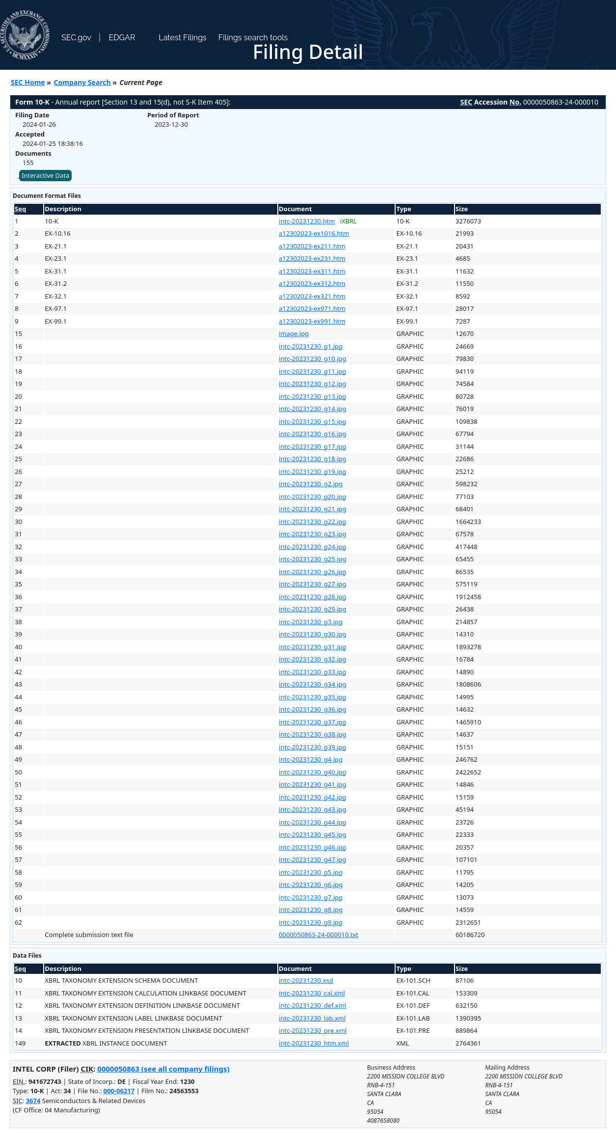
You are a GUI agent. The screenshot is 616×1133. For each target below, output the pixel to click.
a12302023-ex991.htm (312, 321)
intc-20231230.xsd (306, 980)
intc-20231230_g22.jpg (312, 521)
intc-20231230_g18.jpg (312, 458)
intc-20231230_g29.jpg (312, 609)
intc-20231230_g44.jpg (312, 822)
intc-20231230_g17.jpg (312, 446)
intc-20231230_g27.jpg (312, 584)
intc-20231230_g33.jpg (312, 671)
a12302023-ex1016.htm (314, 233)
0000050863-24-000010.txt (318, 934)
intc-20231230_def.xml (312, 1005)
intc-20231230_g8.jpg (311, 909)
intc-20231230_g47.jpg (312, 859)
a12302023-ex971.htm (312, 308)
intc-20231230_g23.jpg (312, 533)
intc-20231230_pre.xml (313, 1030)
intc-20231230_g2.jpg (311, 483)
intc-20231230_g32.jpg (312, 659)
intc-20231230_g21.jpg (312, 508)
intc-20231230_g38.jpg (312, 734)
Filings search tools (253, 37)
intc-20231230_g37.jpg (312, 722)
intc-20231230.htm (307, 221)
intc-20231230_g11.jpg (312, 371)
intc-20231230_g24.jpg (312, 546)
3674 (33, 1100)
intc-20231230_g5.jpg (311, 872)
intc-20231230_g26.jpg (312, 571)
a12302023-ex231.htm (312, 258)
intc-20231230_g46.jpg (312, 847)
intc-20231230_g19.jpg (312, 471)
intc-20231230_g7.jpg (311, 897)
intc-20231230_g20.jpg (312, 496)
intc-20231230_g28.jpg (312, 596)
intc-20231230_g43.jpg (312, 809)
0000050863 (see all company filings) (163, 1069)
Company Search (82, 82)
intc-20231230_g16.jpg (312, 433)
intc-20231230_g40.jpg (312, 772)
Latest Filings (182, 37)
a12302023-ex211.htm (312, 246)
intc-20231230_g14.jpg (312, 408)
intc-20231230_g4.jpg (311, 759)
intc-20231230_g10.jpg (312, 358)
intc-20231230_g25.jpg (312, 558)
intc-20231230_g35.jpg (312, 696)
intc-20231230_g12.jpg (312, 383)
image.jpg (294, 333)
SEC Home (28, 82)
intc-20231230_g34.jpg (312, 684)
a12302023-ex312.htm (312, 283)
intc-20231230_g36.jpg (312, 709)
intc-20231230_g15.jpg (312, 421)
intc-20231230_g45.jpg (312, 834)
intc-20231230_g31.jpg (312, 646)
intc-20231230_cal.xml (312, 993)
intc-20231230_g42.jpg (312, 797)
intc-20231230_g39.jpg (312, 747)
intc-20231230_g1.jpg (311, 346)
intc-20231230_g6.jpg (311, 884)
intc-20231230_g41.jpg (312, 784)
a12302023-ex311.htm (312, 271)
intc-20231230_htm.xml (314, 1043)
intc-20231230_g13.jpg (312, 396)
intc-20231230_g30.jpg (312, 634)
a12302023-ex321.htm (312, 296)
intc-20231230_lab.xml (312, 1018)
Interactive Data (45, 175)
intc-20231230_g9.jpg (311, 922)
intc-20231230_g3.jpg (311, 621)
